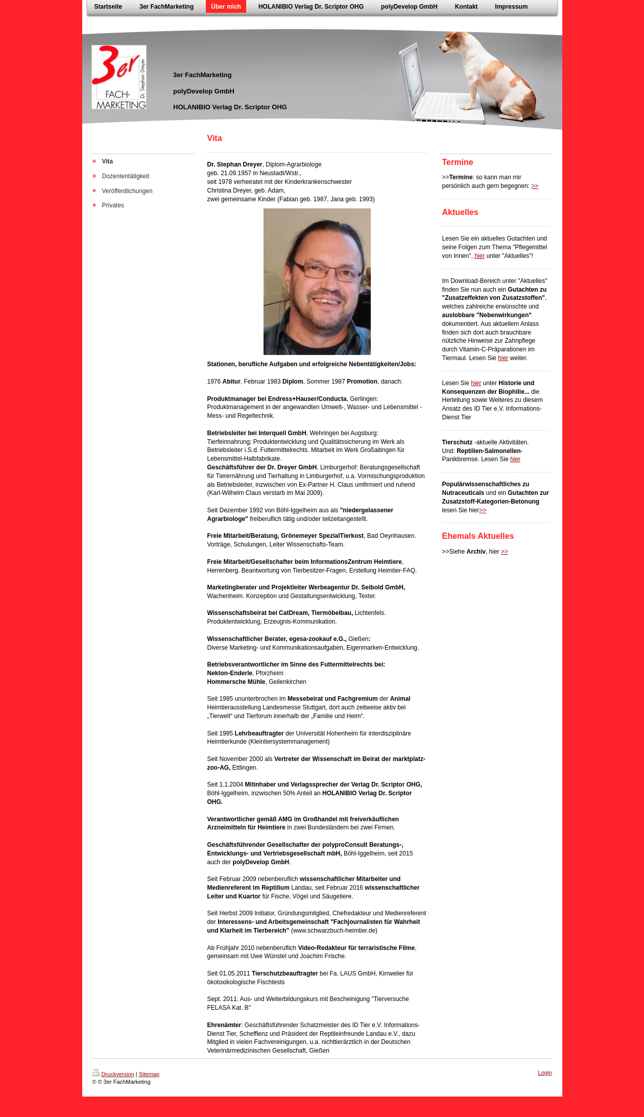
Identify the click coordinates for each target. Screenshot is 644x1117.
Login (545, 1073)
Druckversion (113, 1074)
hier (479, 255)
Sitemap (149, 1074)
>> (534, 185)
